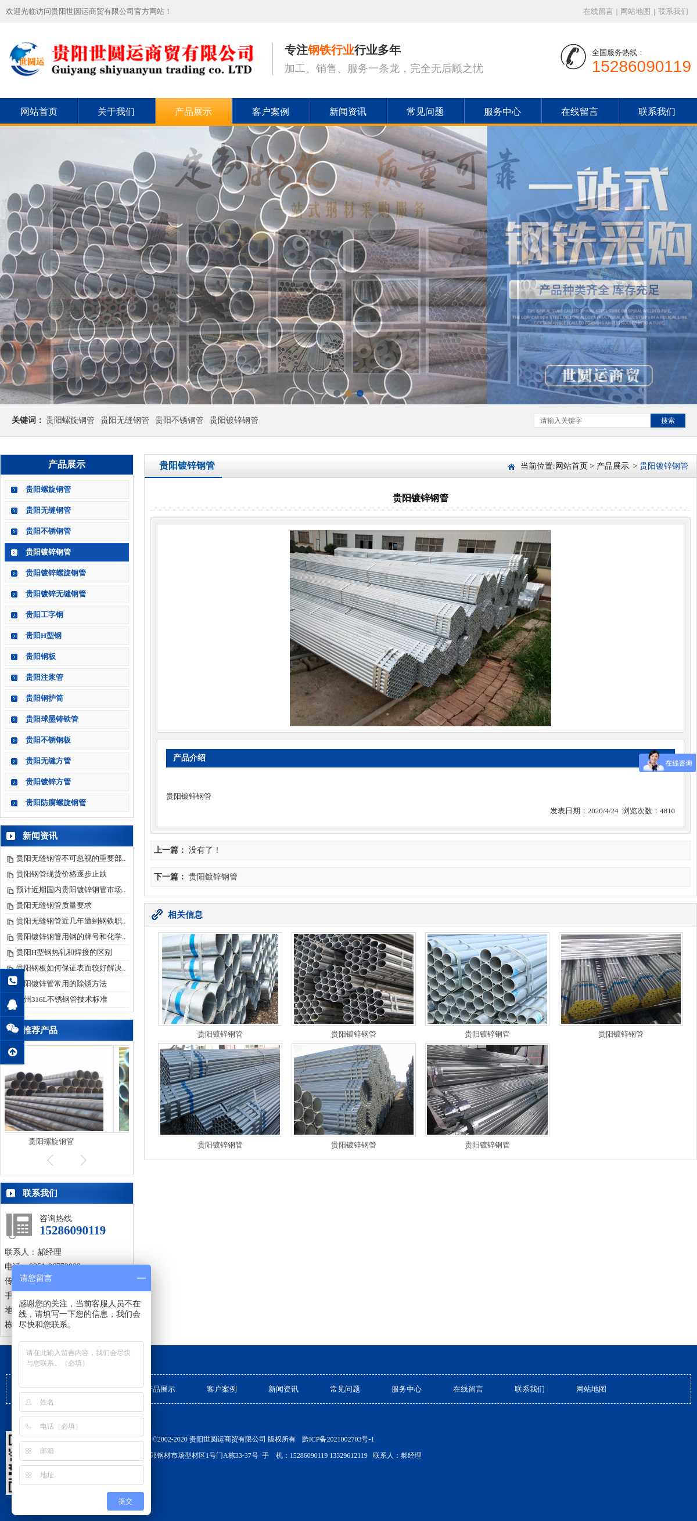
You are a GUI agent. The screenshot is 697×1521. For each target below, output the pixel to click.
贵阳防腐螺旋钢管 (56, 802)
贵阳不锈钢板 (48, 740)
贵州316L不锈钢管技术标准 (61, 999)
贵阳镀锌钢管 (234, 420)
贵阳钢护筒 (44, 698)
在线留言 (598, 11)
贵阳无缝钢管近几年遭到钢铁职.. (71, 921)
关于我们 (116, 112)
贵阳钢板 (41, 656)
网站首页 (39, 112)
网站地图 (635, 11)
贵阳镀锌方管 (48, 781)
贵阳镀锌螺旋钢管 (56, 572)
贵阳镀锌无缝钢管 (56, 593)
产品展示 (193, 112)
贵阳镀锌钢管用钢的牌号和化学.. (71, 936)
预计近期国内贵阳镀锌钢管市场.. (71, 889)
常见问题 (425, 112)
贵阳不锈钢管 (179, 420)
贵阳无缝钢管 (124, 420)
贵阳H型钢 (44, 635)
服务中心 (502, 112)
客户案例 (270, 112)
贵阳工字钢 (44, 614)
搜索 (668, 421)
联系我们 (673, 11)
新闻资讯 (348, 112)
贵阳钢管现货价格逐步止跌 (61, 874)
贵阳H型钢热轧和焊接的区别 (64, 952)
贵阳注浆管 (44, 677)
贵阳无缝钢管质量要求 (54, 905)
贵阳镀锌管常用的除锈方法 (61, 983)
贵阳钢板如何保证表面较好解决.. (71, 968)
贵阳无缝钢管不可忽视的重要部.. (71, 858)
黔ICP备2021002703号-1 (338, 1439)
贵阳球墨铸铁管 (52, 719)
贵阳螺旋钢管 (70, 420)
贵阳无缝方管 (48, 760)
